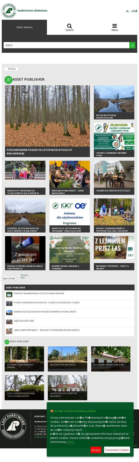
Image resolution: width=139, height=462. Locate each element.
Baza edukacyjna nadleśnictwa (108, 364)
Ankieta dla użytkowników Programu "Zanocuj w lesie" (67, 229)
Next (23, 277)
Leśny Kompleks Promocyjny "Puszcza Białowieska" (21, 394)
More (71, 442)
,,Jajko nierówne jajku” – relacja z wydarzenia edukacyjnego (47, 330)
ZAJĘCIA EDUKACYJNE (24, 320)
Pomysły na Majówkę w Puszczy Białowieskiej (39, 293)
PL (127, 11)
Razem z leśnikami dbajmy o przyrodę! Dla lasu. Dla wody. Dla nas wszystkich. (112, 231)
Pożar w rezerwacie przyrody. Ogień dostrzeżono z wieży (47, 302)
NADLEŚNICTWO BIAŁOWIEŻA (62, 364)
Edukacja (12, 69)
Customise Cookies (117, 450)
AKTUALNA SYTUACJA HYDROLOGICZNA (106, 116)
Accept (96, 450)
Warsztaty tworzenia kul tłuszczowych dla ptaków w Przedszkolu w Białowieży (23, 193)
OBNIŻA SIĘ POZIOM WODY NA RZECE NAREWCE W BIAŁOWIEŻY (45, 311)
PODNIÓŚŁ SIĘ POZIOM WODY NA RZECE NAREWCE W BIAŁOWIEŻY (23, 229)
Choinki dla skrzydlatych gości (113, 190)
